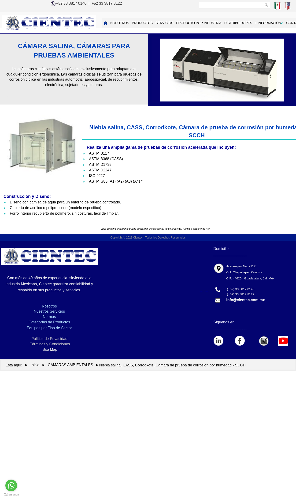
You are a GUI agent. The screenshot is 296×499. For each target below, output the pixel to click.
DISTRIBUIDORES (222, 23)
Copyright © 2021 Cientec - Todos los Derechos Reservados (148, 237)
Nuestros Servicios (49, 311)
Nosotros (49, 306)
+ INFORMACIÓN (252, 23)
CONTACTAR (280, 23)
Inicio (35, 365)
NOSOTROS (103, 23)
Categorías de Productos (49, 322)
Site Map (49, 349)
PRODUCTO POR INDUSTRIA (182, 23)
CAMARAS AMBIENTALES (70, 365)
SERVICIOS (148, 23)
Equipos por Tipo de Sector (49, 328)
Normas (49, 317)
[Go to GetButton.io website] (11, 494)
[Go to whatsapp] (11, 485)
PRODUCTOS (126, 23)
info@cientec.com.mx (245, 300)
